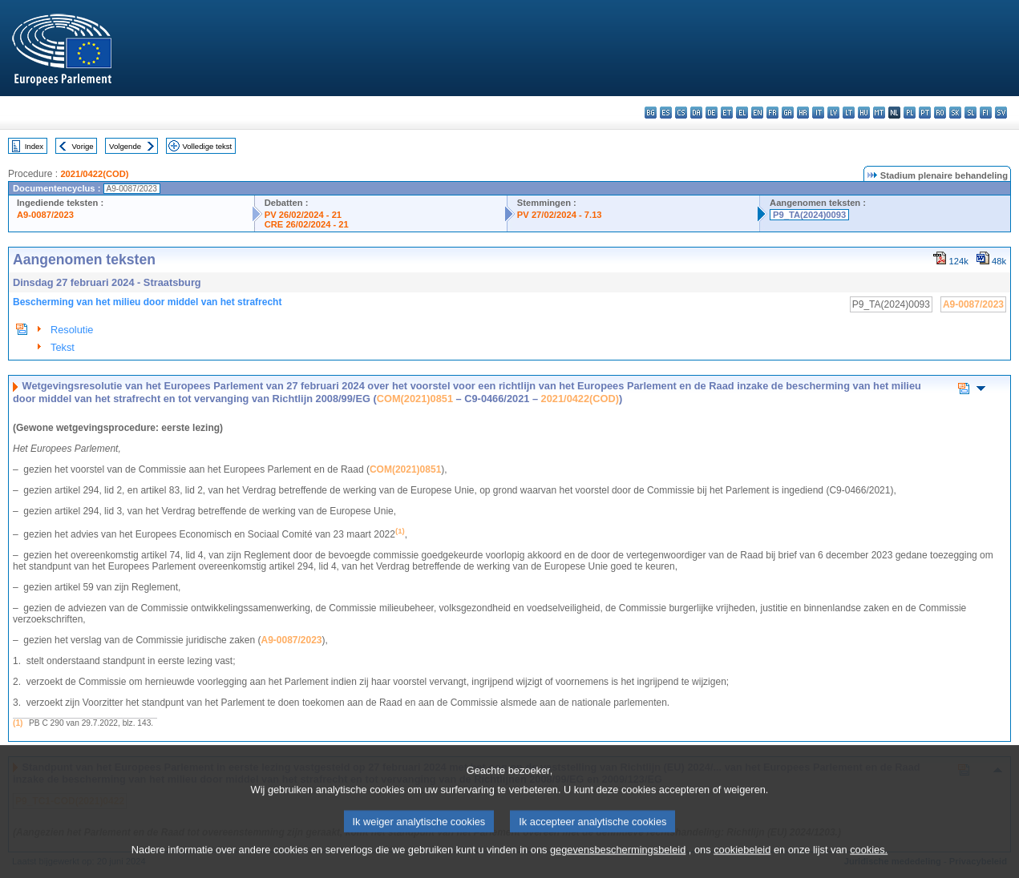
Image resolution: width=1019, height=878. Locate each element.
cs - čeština (681, 113)
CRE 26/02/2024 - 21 (307, 224)
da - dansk (696, 113)
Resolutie (72, 330)
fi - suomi (986, 113)
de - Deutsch (712, 113)
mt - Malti (879, 113)
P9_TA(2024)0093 (809, 215)
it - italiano (818, 113)
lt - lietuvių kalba (849, 113)
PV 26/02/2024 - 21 (303, 215)
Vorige (83, 146)
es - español (666, 113)
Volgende (125, 146)
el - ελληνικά (742, 113)
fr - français (772, 113)
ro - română (940, 113)
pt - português (925, 113)
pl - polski (910, 113)
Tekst (63, 347)
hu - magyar (864, 113)
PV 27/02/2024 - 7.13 (559, 215)
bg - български (651, 113)
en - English (757, 113)
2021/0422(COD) (94, 174)
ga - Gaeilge (788, 113)
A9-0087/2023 (45, 215)
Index (34, 146)
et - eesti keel (727, 113)
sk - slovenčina (955, 113)
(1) (17, 723)
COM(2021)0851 (415, 399)
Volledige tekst (207, 146)
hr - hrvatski (803, 113)
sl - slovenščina (970, 113)
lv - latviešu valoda (833, 113)
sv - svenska (1001, 113)
